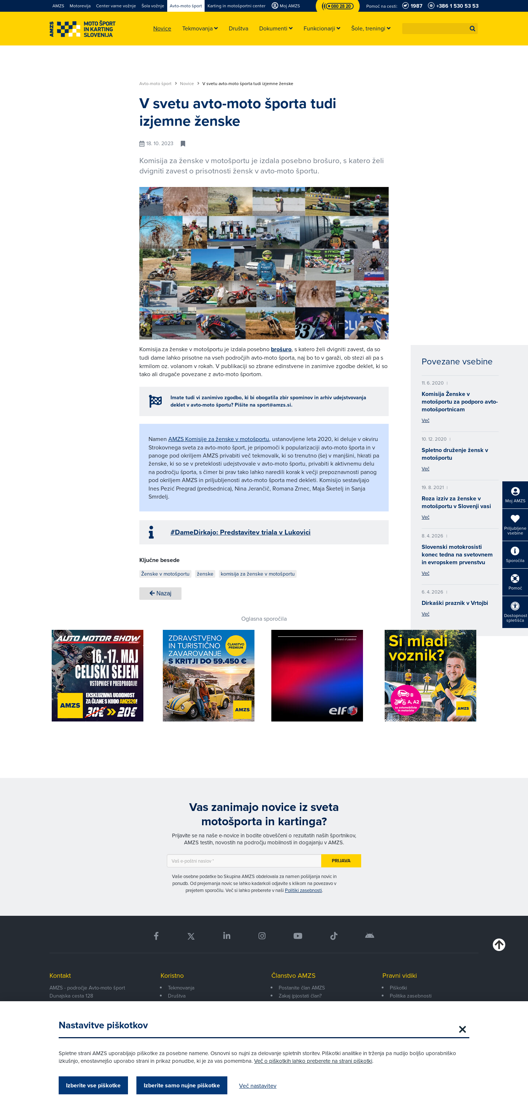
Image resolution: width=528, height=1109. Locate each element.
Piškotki (398, 987)
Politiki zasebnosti (303, 890)
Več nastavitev (257, 1086)
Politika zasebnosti (411, 995)
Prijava (341, 860)
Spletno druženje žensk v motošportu (455, 454)
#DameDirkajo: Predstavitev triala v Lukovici (240, 532)
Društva (177, 995)
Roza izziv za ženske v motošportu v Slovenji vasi (456, 502)
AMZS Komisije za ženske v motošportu (218, 439)
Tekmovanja (181, 987)
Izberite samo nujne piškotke (182, 1085)
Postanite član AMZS (302, 987)
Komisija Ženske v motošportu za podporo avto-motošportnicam (460, 402)
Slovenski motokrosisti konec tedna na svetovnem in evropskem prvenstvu (457, 554)
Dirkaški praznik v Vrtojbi (455, 603)
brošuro (281, 349)
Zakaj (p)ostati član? (300, 995)
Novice (189, 83)
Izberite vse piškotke (93, 1085)
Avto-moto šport (158, 83)
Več (425, 420)
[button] (472, 28)
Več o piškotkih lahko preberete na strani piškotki (313, 1061)
